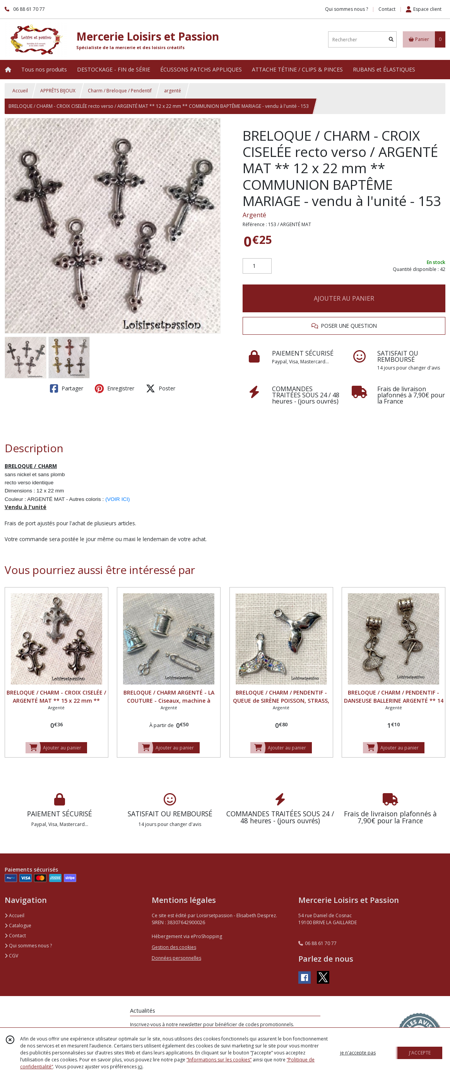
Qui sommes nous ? (28, 945)
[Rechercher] (391, 39)
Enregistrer (114, 388)
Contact (386, 9)
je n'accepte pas (358, 1052)
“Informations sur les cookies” (219, 1059)
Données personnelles (176, 958)
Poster (160, 388)
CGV (11, 955)
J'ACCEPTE (420, 1052)
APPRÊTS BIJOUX (57, 90)
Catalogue (18, 925)
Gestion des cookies (174, 947)
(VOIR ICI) (117, 499)
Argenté (254, 215)
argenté (172, 90)
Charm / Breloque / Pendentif (120, 90)
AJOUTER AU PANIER (344, 298)
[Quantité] (257, 266)
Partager (66, 388)
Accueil (20, 90)
